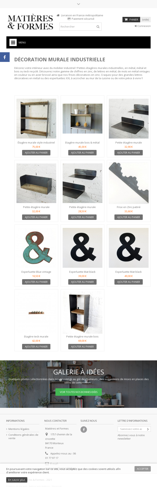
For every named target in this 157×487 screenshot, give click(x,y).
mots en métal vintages (135, 71)
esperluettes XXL (60, 78)
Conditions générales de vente (23, 436)
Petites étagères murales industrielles (100, 68)
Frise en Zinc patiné (129, 207)
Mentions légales (18, 429)
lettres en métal (106, 71)
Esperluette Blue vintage (36, 272)
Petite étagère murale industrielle (36, 208)
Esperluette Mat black (82, 272)
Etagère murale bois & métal (82, 142)
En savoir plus (16, 480)
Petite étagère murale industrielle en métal (128, 144)
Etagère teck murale (36, 336)
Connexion (143, 26)
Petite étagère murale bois (82, 336)
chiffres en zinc (83, 71)
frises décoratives (79, 75)
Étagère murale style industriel (36, 142)
